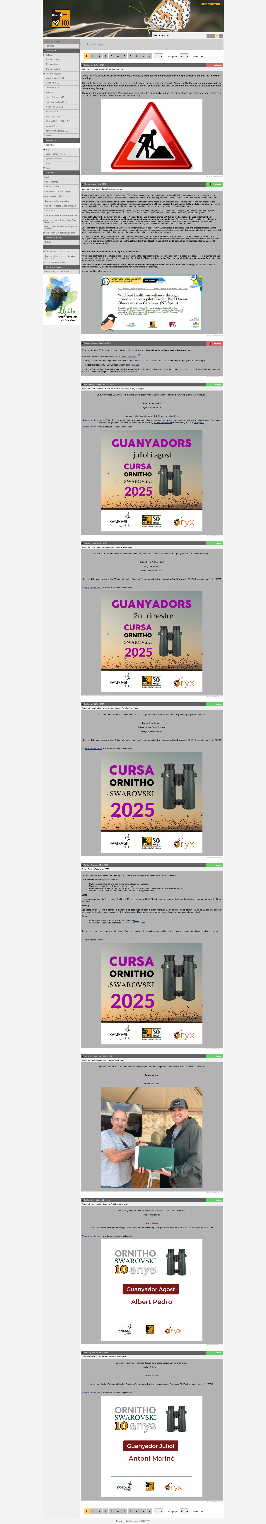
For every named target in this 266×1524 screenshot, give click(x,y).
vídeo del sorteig (131, 356)
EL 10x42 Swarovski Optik (133, 923)
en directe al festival (163, 422)
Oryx (136, 920)
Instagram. (199, 422)
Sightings (48, 55)
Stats (46, 168)
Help (46, 150)
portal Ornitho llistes (93, 427)
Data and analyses (52, 74)
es (213, 36)
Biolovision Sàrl (122, 1521)
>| (149, 56)
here (109, 271)
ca (208, 36)
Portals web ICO (209, 4)
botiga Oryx (173, 416)
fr (220, 36)
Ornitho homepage (52, 42)
